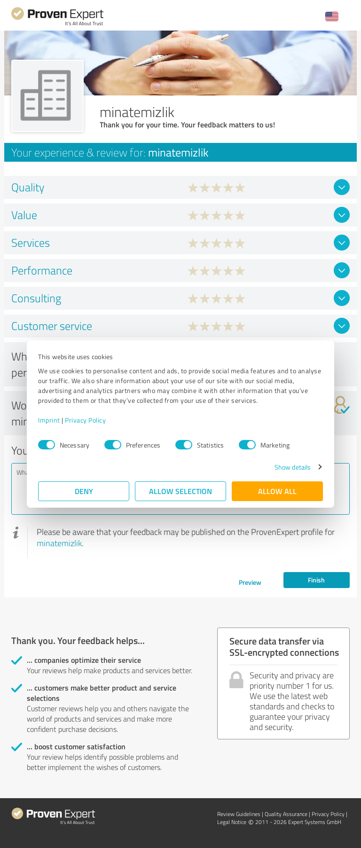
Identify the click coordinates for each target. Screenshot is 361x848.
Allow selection (180, 491)
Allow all (277, 491)
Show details (293, 467)
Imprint (49, 420)
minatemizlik (59, 543)
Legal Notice (231, 822)
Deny (84, 491)
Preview (250, 582)
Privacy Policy (85, 420)
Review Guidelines (238, 814)
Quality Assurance (286, 814)
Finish (316, 579)
